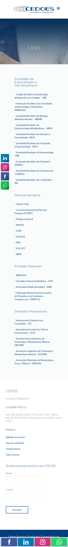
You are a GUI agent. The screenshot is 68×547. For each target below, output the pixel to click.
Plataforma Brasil (24, 219)
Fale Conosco (12, 454)
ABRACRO (21, 275)
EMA (18, 242)
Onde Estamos (13, 448)
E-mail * (10, 489)
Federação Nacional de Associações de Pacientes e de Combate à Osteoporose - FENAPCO (33, 296)
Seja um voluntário (15, 443)
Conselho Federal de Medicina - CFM (34, 281)
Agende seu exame (15, 437)
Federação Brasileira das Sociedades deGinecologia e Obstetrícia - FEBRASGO (33, 106)
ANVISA (20, 225)
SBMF (19, 254)
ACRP (19, 230)
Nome (9, 473)
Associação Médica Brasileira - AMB (34, 287)
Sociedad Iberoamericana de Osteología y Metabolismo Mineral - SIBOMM (32, 342)
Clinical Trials (22, 204)
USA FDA (20, 236)
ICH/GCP (20, 248)
